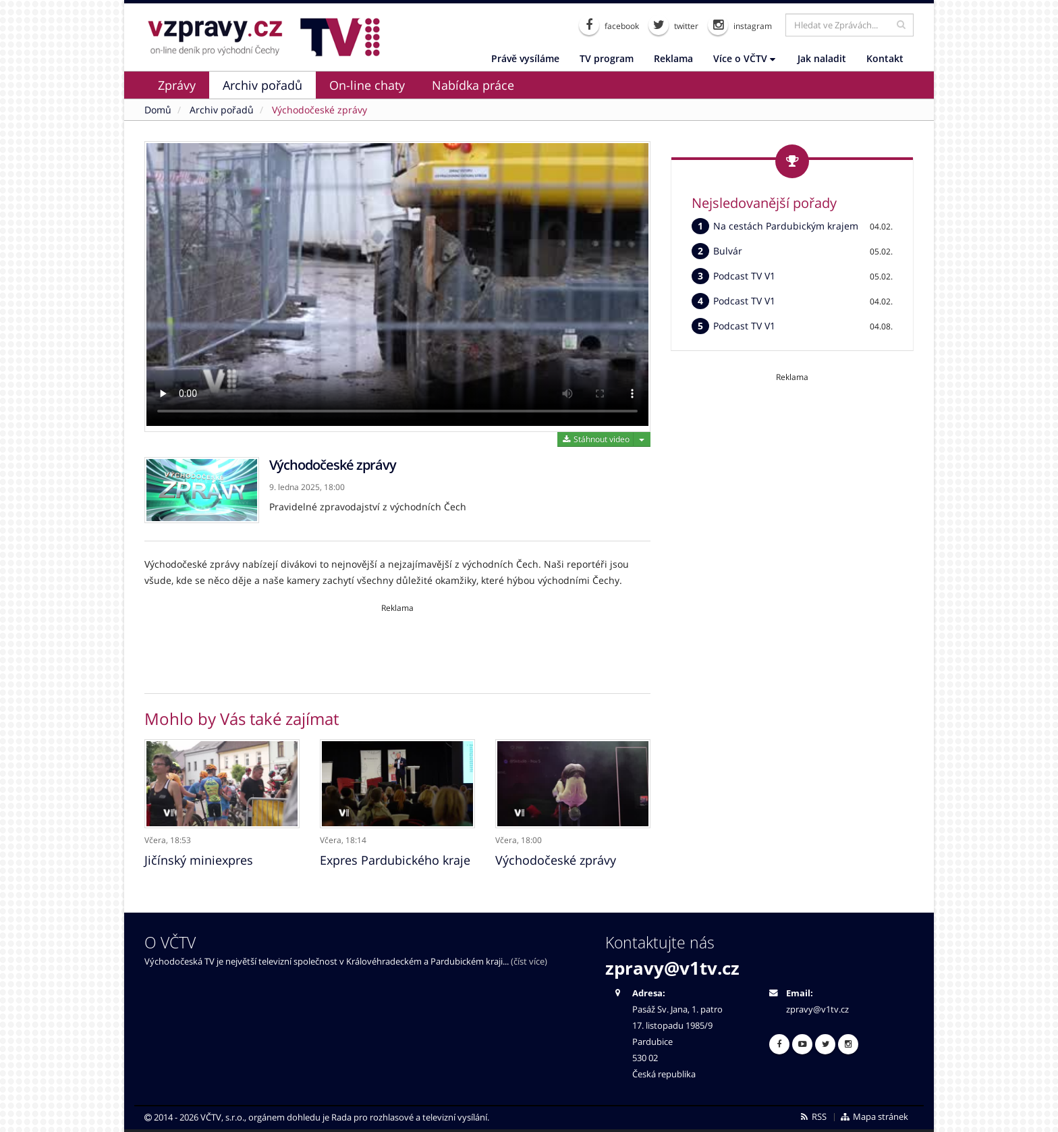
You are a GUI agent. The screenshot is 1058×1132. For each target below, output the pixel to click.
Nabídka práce (473, 85)
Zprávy (177, 85)
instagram (740, 25)
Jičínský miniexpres (198, 859)
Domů (157, 109)
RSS (813, 1116)
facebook (609, 25)
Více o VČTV (744, 58)
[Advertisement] (397, 644)
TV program (607, 58)
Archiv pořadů (262, 85)
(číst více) (529, 961)
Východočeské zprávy (319, 109)
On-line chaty (367, 85)
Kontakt (884, 58)
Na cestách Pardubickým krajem (785, 225)
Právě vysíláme (525, 58)
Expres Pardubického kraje (395, 859)
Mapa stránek (874, 1116)
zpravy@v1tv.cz (672, 967)
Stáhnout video (595, 439)
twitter (673, 25)
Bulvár (727, 250)
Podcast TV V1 (744, 275)
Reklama (673, 58)
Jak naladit (822, 58)
